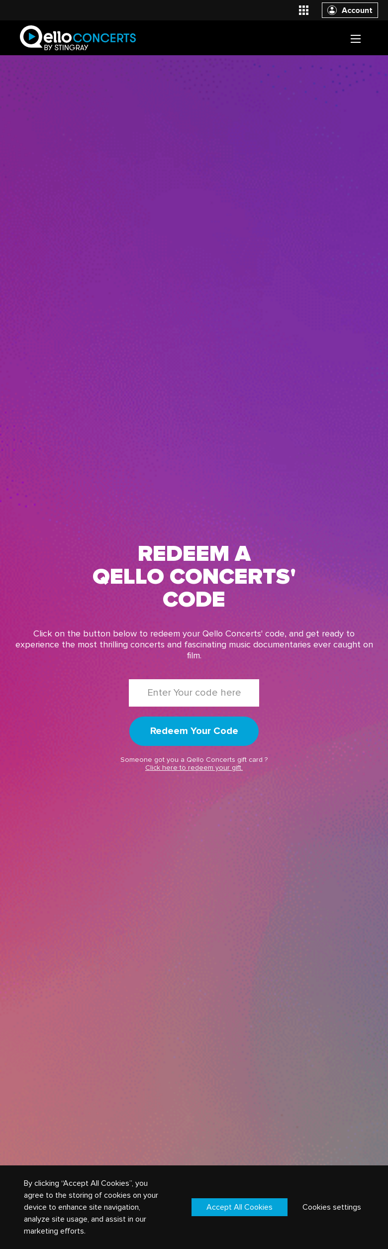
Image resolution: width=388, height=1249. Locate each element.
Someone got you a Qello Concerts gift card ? (194, 763)
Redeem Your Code (194, 731)
